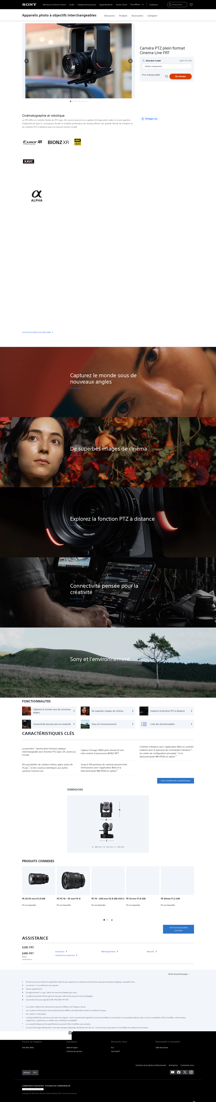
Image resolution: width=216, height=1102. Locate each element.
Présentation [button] (42, 108)
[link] (109, 16)
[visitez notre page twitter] (185, 1072)
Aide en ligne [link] (72, 1047)
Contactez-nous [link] (187, 1065)
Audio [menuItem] (71, 4)
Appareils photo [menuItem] (106, 4)
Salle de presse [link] (162, 1047)
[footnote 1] (35, 747)
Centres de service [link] (74, 1051)
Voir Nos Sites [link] (28, 1047)
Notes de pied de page (178, 974)
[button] (26, 61)
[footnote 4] (29, 767)
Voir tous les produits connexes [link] (178, 929)
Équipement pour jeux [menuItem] (87, 4)
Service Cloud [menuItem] (121, 4)
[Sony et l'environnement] (108, 724)
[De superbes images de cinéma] (108, 711)
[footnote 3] (176, 755)
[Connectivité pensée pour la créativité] (49, 724)
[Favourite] (166, 76)
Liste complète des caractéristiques (175, 780)
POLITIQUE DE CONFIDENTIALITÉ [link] (57, 1086)
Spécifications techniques (83, 108)
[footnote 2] (191, 749)
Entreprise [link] (173, 1065)
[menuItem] (153, 4)
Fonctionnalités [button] (59, 108)
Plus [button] (101, 108)
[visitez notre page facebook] (179, 1072)
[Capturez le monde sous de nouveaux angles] (49, 711)
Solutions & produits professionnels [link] (151, 1065)
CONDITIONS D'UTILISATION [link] (33, 1086)
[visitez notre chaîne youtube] (173, 1072)
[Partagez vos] (150, 118)
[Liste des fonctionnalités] (166, 724)
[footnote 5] (117, 770)
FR (34, 1072)
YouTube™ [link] (115, 1051)
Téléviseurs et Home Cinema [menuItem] (54, 4)
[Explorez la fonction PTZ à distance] (166, 711)
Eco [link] (112, 1047)
